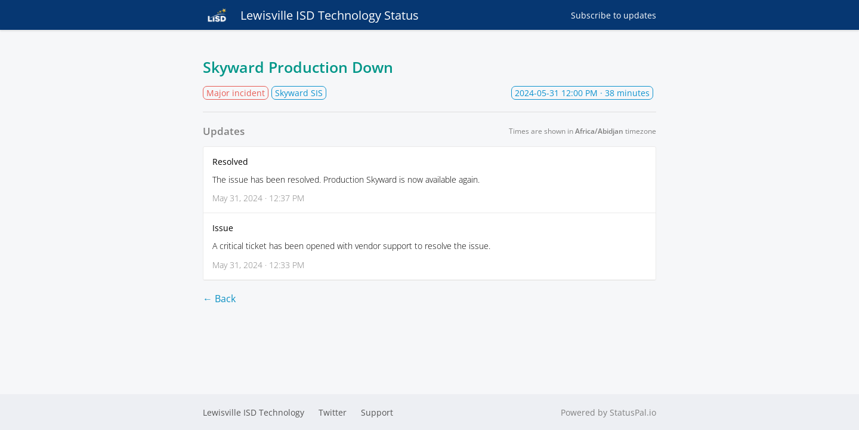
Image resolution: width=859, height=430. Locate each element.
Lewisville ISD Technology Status (311, 15)
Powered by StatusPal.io (608, 412)
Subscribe (613, 15)
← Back (219, 298)
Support (377, 412)
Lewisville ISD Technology (253, 412)
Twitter (333, 412)
